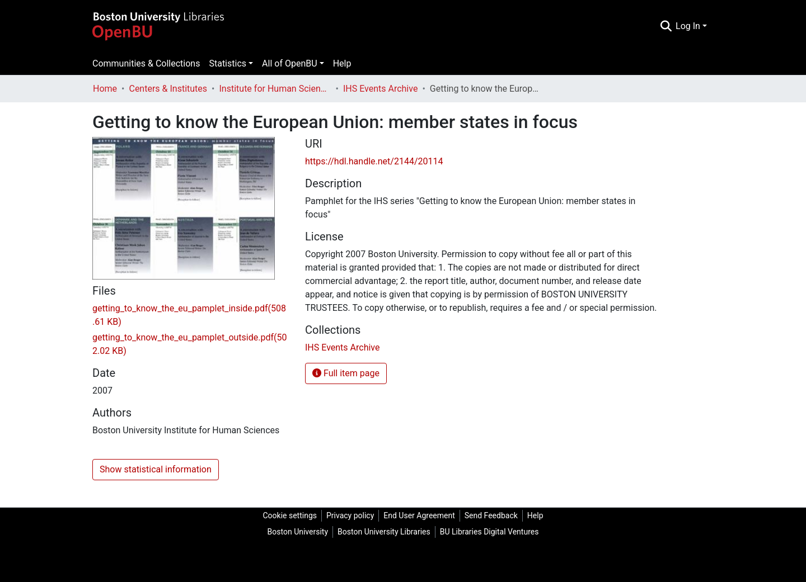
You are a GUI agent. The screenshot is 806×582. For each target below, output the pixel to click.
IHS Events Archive (380, 88)
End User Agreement (418, 515)
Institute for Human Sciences (275, 88)
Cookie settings (290, 515)
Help (342, 63)
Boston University (298, 531)
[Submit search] (665, 26)
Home (105, 88)
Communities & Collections (146, 63)
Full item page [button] (345, 373)
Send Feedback (491, 515)
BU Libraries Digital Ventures (489, 531)
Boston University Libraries (384, 531)
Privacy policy (350, 515)
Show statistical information (156, 469)
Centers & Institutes (168, 88)
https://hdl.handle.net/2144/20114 (374, 161)
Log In (688, 26)
